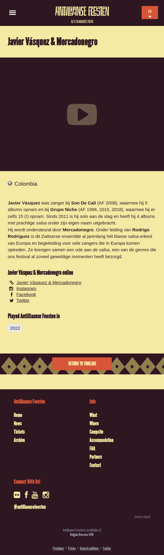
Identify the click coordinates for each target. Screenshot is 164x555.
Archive (19, 440)
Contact (95, 465)
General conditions (89, 548)
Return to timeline (82, 364)
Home (18, 415)
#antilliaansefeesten (30, 507)
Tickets (19, 432)
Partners (95, 457)
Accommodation (101, 440)
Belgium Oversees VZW (82, 534)
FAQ (92, 448)
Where (94, 423)
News (18, 423)
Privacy (72, 548)
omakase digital (142, 517)
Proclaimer (58, 548)
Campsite (96, 432)
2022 (15, 328)
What (93, 415)
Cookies (107, 548)
